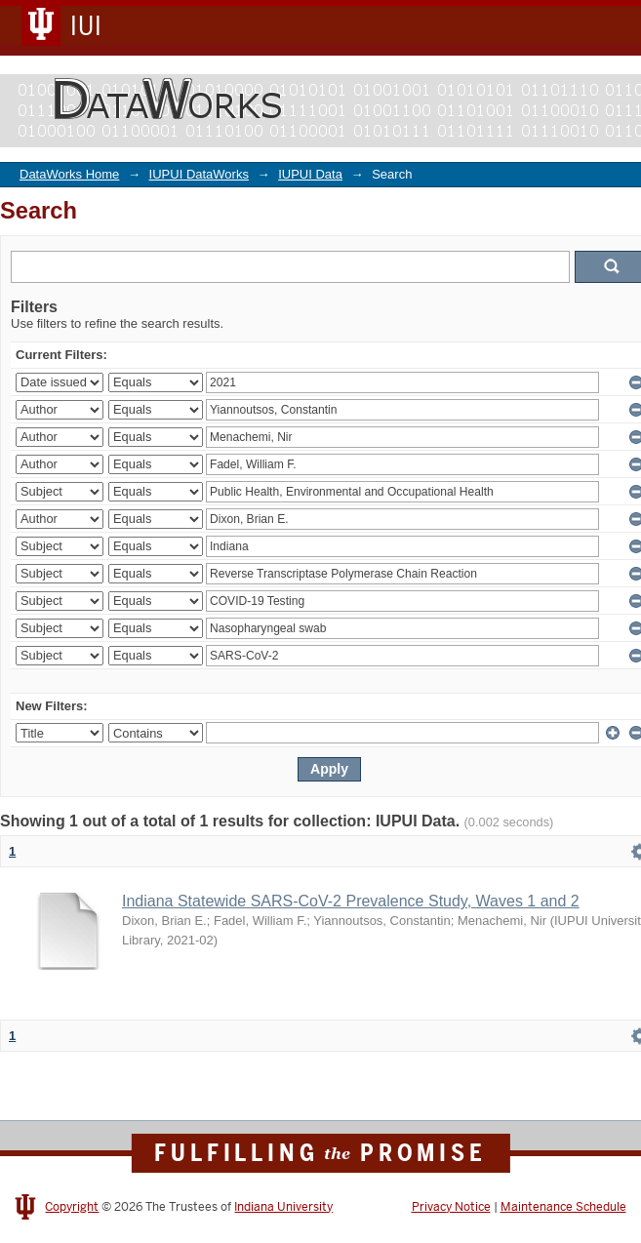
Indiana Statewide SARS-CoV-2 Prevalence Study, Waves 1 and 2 (351, 901)
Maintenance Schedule (563, 1207)
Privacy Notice (451, 1207)
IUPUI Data (310, 174)
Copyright (72, 1207)
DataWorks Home (69, 174)
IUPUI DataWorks (199, 174)
